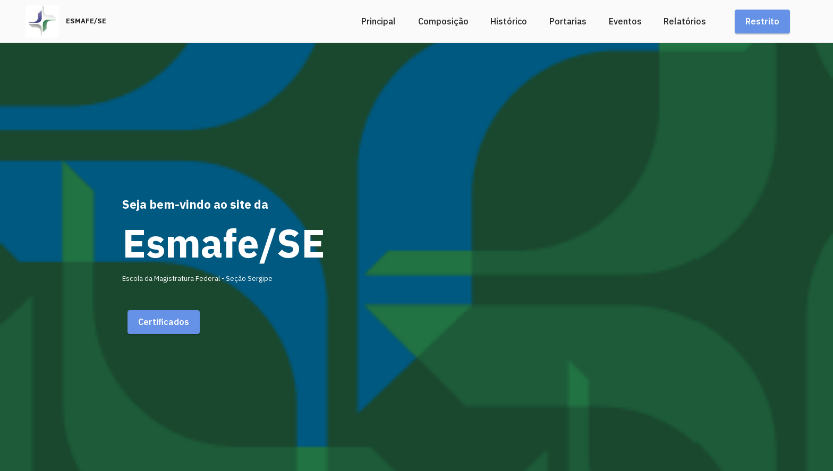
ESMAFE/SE (86, 21)
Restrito (762, 21)
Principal (378, 21)
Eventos (625, 21)
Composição (443, 21)
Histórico (508, 21)
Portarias (567, 21)
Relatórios (685, 21)
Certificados (163, 321)
